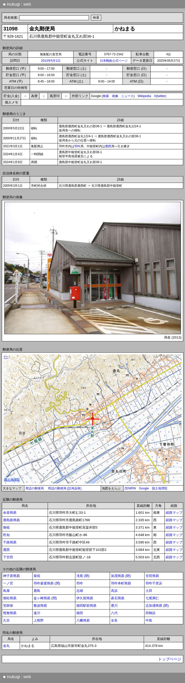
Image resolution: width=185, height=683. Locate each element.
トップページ (169, 659)
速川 (37, 613)
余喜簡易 (9, 512)
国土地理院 (159, 488)
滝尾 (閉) (83, 576)
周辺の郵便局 (34, 488)
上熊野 (39, 620)
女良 (114, 620)
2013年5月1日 (50, 60)
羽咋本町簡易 (121, 583)
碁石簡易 (117, 598)
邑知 (6, 535)
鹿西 (108, 146)
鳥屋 (6, 591)
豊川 (114, 605)
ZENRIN (130, 488)
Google (144, 488)
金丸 (6, 646)
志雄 (79, 591)
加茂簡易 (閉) (121, 576)
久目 (6, 620)
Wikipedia (144, 96)
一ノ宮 (8, 583)
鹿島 (37, 591)
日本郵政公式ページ (114, 60)
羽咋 (77, 146)
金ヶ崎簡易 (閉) (45, 598)
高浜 (114, 591)
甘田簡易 (152, 576)
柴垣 (37, 576)
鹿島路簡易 (11, 520)
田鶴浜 (151, 613)
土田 (149, 591)
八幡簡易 (83, 620)
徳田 (79, 613)
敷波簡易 (40, 605)
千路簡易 (9, 542)
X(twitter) (160, 96)
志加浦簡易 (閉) (157, 605)
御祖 (6, 527)
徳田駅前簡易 (86, 605)
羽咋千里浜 (154, 583)
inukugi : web (17, 4)
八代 (114, 613)
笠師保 (8, 605)
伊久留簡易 (84, 598)
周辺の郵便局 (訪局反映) (64, 488)
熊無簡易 (9, 613)
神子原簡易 (11, 576)
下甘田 (8, 557)
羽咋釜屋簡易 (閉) (47, 583)
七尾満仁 (152, 598)
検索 (106, 96)
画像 (115, 96)
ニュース (127, 96)
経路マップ (174, 512)
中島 (149, 620)
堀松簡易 (9, 598)
